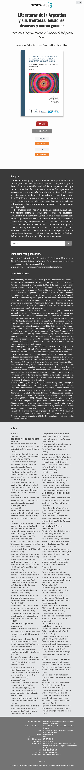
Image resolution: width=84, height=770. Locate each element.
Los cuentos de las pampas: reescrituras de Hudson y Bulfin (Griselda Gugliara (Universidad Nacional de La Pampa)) (56, 700)
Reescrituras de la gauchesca (22, 623)
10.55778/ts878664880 (50, 750)
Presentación (14, 433)
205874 (42, 138)
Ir (68, 243)
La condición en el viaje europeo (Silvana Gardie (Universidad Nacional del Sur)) (25, 555)
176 (42, 149)
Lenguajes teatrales (49, 472)
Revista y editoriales (49, 602)
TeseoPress (42, 761)
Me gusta (43, 154)
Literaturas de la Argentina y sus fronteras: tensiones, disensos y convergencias (42, 19)
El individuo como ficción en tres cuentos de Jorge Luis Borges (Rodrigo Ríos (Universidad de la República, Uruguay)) (25, 477)
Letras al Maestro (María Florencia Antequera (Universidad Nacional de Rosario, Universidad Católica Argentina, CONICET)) (56, 510)
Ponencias (14, 436)
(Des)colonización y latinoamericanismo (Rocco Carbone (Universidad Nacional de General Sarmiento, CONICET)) (56, 631)
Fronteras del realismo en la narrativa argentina (25, 440)
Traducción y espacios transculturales (56, 659)
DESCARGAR (42, 130)
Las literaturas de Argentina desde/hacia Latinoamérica (52, 624)
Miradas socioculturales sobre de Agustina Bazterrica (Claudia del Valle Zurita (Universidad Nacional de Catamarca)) (25, 500)
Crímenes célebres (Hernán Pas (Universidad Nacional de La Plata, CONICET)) (24, 591)
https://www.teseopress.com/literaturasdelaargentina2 (36, 267)
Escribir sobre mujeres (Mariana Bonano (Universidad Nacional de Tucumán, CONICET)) (56, 573)
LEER (42, 123)
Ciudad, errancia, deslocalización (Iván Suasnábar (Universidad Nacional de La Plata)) (24, 483)
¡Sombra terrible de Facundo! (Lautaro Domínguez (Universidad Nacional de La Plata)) (25, 540)
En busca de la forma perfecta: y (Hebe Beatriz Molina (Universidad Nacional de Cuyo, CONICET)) (24, 585)
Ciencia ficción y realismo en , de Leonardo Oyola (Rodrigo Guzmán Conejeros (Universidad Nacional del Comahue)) (24, 464)
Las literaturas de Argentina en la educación (52, 527)
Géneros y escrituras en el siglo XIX (18, 506)
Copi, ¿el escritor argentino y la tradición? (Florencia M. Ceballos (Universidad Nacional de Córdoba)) (56, 677)
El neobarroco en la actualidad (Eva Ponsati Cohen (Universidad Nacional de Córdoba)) (23, 470)
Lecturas (42, 143)
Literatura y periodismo (51, 569)
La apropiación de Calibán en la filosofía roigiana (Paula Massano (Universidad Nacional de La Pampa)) (56, 654)
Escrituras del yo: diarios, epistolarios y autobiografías (56, 494)
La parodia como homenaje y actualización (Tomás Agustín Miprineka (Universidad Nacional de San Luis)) (25, 652)
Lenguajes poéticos (18, 680)
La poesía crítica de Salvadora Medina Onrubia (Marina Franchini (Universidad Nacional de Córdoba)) (24, 700)
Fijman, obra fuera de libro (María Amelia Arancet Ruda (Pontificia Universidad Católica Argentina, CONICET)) (24, 693)
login (79, 3)
